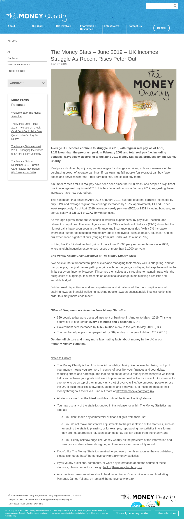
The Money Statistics (19, 64)
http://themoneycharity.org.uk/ (135, 391)
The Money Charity (36, 17)
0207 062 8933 (27, 499)
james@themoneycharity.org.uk (114, 478)
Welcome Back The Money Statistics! (26, 114)
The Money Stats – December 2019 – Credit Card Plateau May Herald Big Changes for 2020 (25, 167)
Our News (13, 58)
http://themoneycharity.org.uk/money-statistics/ (109, 455)
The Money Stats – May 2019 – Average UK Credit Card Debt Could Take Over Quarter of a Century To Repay (26, 131)
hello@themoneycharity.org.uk (122, 467)
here (97, 513)
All (9, 51)
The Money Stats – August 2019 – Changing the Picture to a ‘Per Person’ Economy (27, 150)
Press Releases (16, 70)
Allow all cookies (166, 513)
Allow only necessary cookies (132, 513)
